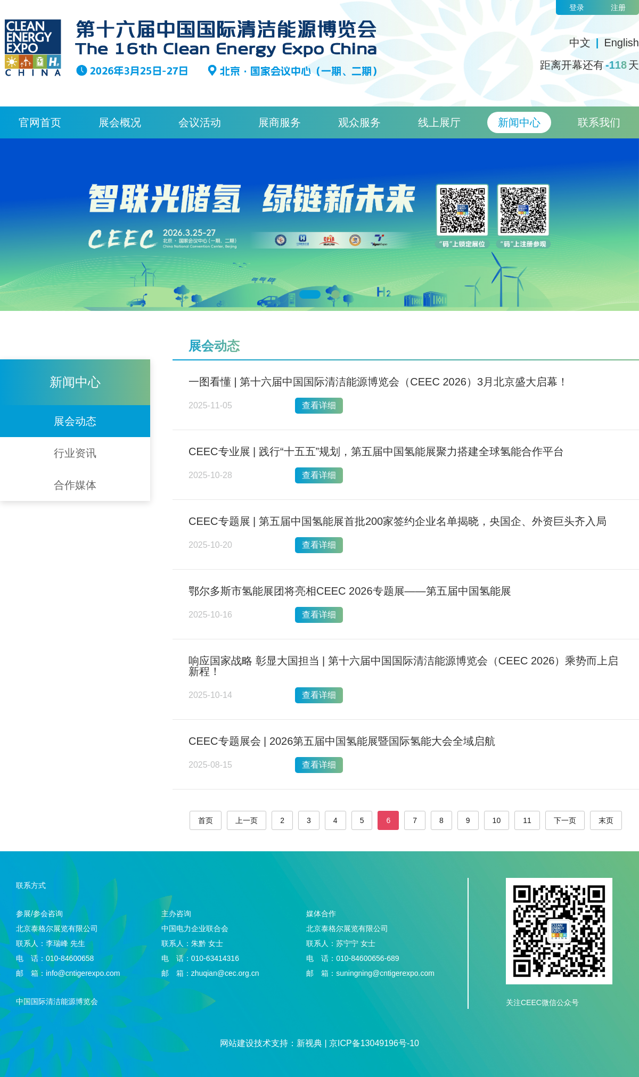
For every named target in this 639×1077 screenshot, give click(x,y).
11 (527, 820)
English (621, 42)
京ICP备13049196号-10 (374, 1043)
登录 (576, 7)
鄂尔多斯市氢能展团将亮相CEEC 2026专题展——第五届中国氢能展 (350, 591)
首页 (205, 820)
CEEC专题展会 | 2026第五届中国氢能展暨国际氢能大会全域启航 (342, 741)
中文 (580, 42)
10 (497, 820)
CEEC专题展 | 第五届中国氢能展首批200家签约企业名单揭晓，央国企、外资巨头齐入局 (398, 521)
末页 (606, 820)
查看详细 (319, 405)
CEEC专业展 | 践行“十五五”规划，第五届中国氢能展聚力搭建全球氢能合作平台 (376, 451)
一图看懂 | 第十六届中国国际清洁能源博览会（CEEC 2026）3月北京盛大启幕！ (378, 382)
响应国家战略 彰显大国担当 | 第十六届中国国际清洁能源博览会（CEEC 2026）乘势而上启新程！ (403, 666)
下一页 (565, 820)
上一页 (246, 820)
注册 (618, 7)
